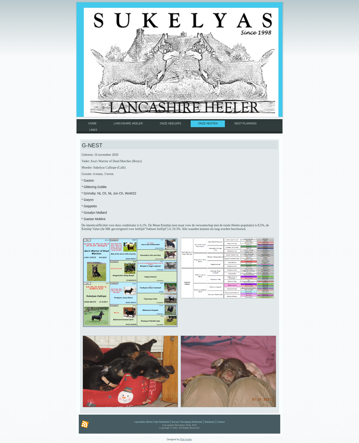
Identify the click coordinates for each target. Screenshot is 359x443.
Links (93, 129)
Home (92, 123)
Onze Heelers (170, 123)
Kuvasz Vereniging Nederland (187, 421)
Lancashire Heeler (128, 123)
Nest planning (245, 123)
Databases (210, 421)
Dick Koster (186, 439)
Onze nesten (208, 123)
